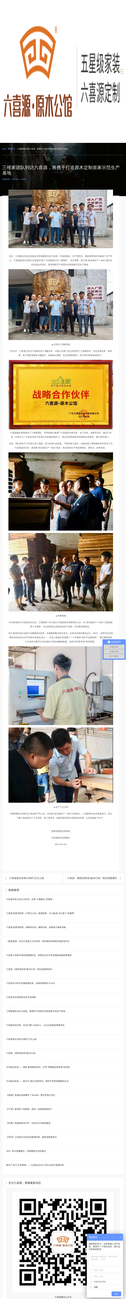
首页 (4, 149)
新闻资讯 (11, 149)
